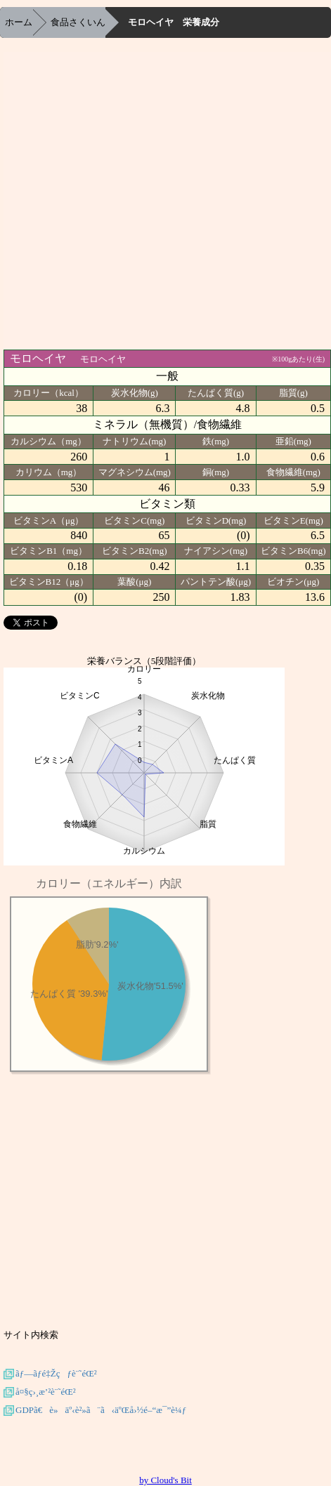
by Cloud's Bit (165, 1480)
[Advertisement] (147, 199)
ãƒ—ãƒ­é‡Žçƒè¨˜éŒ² (56, 1373)
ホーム (18, 22)
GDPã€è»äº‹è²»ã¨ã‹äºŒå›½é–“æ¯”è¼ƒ (100, 1410)
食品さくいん (78, 22)
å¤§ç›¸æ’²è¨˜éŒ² (45, 1391)
